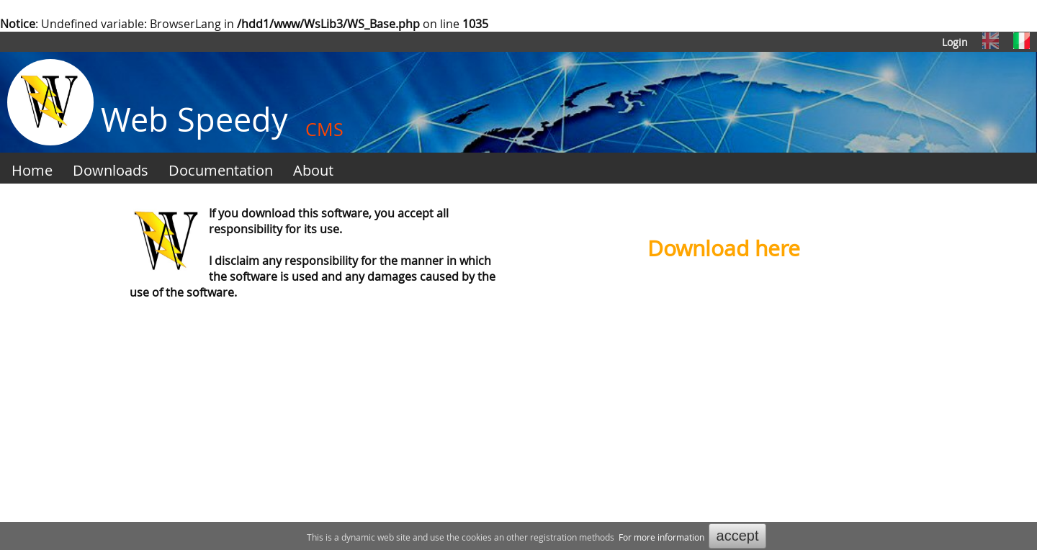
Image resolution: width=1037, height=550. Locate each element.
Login (955, 42)
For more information (661, 537)
